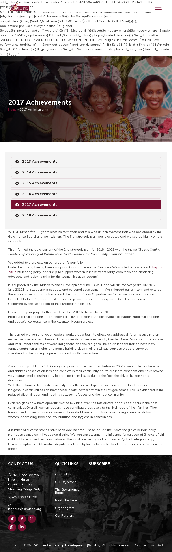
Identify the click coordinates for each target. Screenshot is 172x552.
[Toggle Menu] (158, 8)
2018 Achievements (40, 215)
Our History (63, 474)
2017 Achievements (40, 204)
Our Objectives (65, 481)
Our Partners (64, 515)
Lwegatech (156, 545)
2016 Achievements (40, 193)
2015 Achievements (40, 183)
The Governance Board (67, 491)
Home (12, 110)
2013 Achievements (40, 161)
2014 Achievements (40, 172)
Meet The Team (66, 500)
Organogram (64, 507)
